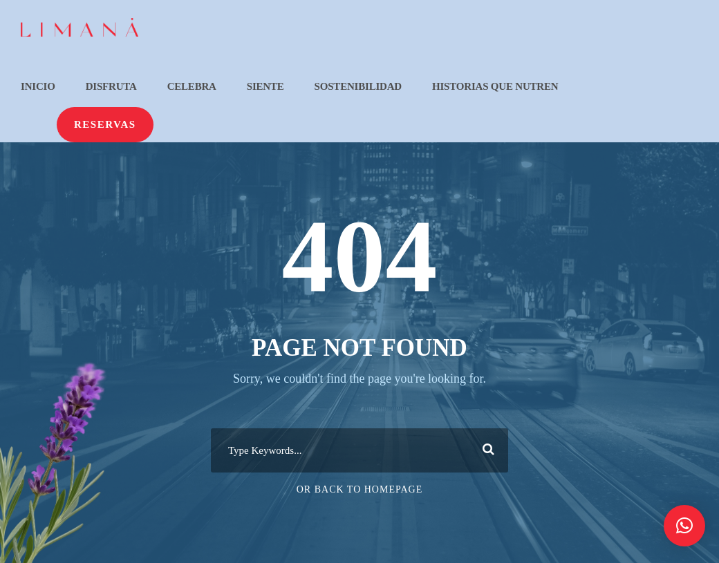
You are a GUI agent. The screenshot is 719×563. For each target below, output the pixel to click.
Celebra (191, 86)
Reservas (105, 124)
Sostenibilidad (358, 86)
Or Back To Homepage (360, 489)
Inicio (38, 86)
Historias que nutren (495, 86)
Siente (265, 86)
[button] (684, 525)
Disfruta (111, 86)
